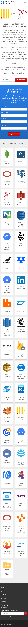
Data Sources (4, 598)
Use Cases (3, 591)
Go (25, 613)
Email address (5, 119)
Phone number (5, 112)
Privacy (18, 623)
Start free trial (21, 80)
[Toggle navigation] (25, 2)
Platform (3, 597)
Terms (22, 623)
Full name (3, 106)
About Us (3, 589)
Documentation (4, 607)
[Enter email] (8, 80)
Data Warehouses (5, 600)
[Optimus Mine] (7, 2)
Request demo (14, 134)
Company (3, 125)
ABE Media (9, 624)
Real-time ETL (4, 601)
